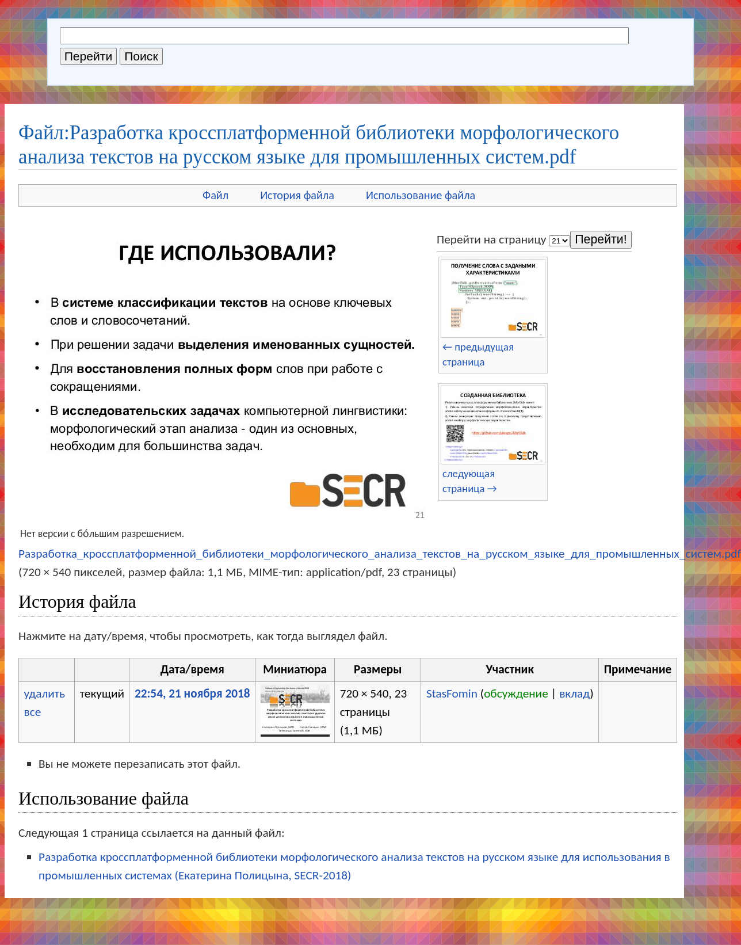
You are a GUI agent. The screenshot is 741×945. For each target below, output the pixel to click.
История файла (297, 195)
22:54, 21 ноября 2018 (192, 693)
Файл (215, 195)
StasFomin (452, 693)
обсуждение (516, 693)
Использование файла (420, 195)
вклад (574, 693)
